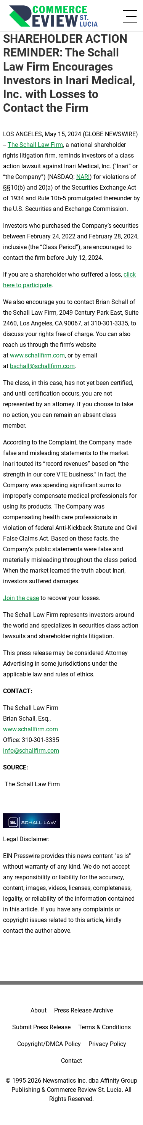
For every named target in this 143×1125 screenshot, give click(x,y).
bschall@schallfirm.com (42, 366)
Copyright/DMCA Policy (49, 1044)
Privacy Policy (107, 1044)
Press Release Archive (83, 1010)
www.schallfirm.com (30, 729)
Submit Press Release (41, 1027)
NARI (83, 176)
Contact (71, 1060)
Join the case (21, 598)
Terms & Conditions (104, 1027)
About (39, 1010)
